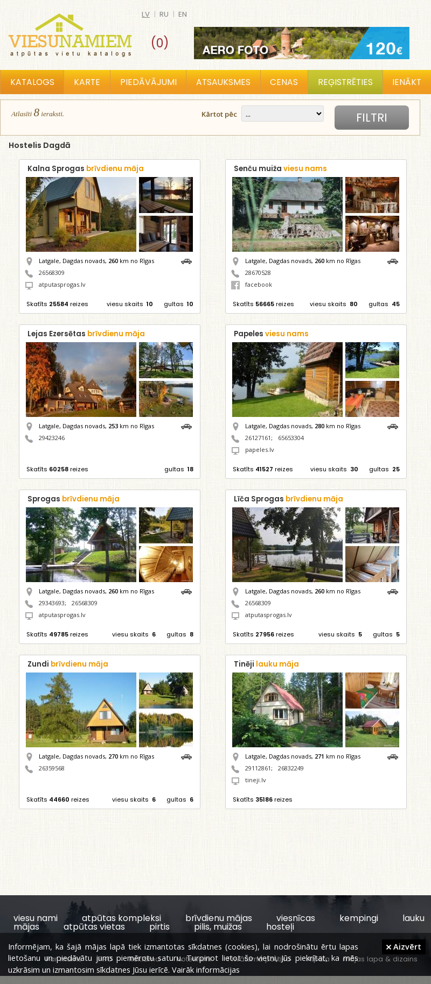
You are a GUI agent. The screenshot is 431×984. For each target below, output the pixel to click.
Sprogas (73, 499)
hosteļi (280, 927)
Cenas (284, 82)
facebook (251, 284)
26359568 (52, 768)
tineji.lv (255, 780)
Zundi (67, 664)
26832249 (291, 768)
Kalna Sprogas (85, 169)
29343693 (52, 603)
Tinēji (266, 664)
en (182, 14)
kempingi (358, 918)
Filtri (371, 117)
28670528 (258, 272)
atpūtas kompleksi (121, 918)
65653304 (291, 438)
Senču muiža (280, 169)
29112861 (258, 768)
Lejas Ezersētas (86, 334)
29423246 (52, 438)
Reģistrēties (345, 82)
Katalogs (32, 82)
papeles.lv (259, 449)
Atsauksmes (223, 82)
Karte (87, 82)
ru (164, 14)
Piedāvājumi (148, 82)
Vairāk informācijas (206, 969)
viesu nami (35, 918)
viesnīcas (295, 918)
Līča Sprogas (288, 499)
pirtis (159, 927)
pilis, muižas (218, 927)
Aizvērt (403, 946)
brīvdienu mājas (218, 918)
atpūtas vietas (94, 927)
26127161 (258, 438)
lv (146, 14)
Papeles (271, 334)
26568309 (52, 272)
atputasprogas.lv (62, 284)
